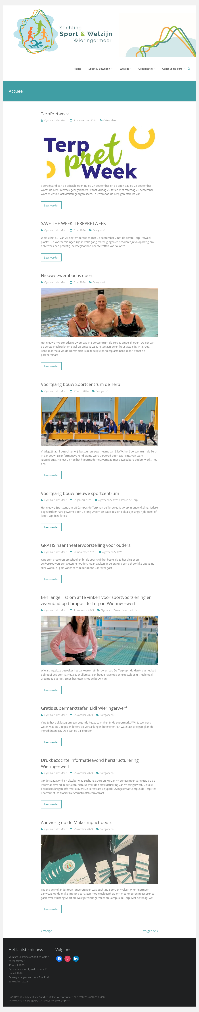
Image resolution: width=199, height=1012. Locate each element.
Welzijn (124, 68)
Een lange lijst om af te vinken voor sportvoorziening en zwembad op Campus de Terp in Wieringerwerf (96, 600)
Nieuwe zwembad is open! (67, 275)
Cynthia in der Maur (55, 120)
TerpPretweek (55, 114)
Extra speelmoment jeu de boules (26, 969)
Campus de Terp (172, 68)
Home (77, 68)
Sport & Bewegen (99, 68)
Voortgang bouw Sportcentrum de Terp (80, 384)
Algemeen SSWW (108, 500)
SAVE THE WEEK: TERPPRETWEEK (73, 223)
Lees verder (51, 205)
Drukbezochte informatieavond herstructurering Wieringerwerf (90, 763)
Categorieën (110, 120)
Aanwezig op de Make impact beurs (76, 822)
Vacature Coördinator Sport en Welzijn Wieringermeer (29, 958)
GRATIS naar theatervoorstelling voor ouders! (86, 545)
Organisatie (145, 68)
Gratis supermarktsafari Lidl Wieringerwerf (84, 708)
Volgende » (150, 931)
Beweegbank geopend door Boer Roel (29, 977)
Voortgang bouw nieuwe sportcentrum (80, 493)
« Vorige (46, 931)
